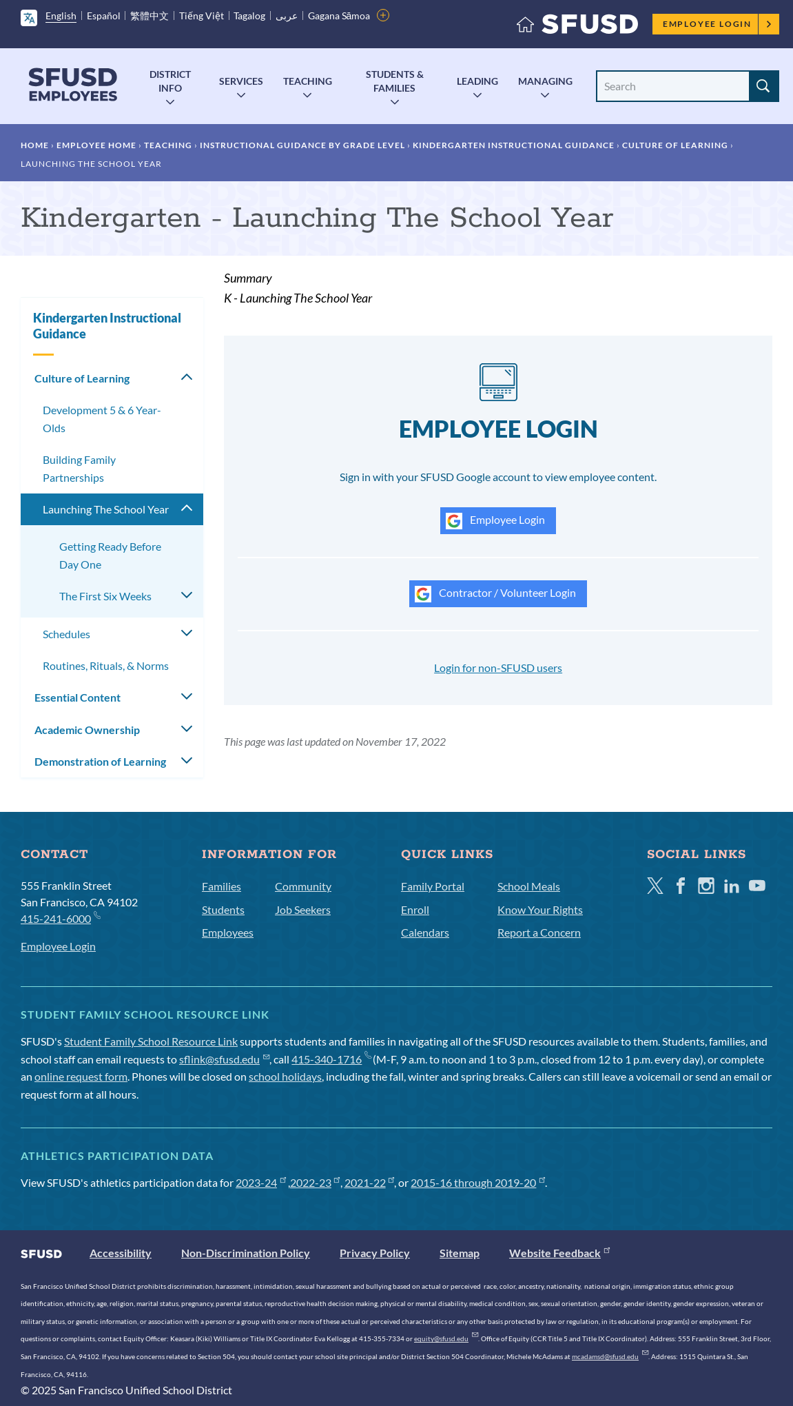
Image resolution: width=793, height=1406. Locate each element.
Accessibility (121, 1252)
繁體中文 (149, 15)
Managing (545, 81)
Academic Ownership (87, 729)
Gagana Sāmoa (339, 15)
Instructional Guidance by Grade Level (302, 145)
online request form (80, 1076)
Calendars (425, 932)
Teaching (307, 81)
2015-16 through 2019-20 (478, 1182)
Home (35, 145)
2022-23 (315, 1182)
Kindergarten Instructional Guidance (514, 145)
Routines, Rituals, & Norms (106, 665)
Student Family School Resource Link (151, 1041)
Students (223, 909)
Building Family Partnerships (79, 468)
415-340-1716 (331, 1059)
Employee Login (717, 24)
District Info (170, 81)
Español (104, 15)
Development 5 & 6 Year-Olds (102, 418)
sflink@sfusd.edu (224, 1059)
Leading (477, 81)
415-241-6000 (60, 917)
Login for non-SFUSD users (498, 667)
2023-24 (261, 1182)
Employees (228, 932)
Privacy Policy (375, 1252)
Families (221, 886)
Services (241, 81)
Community (303, 886)
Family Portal (432, 886)
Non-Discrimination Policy (245, 1252)
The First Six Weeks (105, 595)
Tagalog (249, 15)
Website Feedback (559, 1252)
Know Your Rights (540, 909)
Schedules (66, 633)
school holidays (285, 1076)
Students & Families (395, 81)
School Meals (528, 886)
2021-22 (369, 1182)
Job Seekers (303, 909)
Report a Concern (539, 932)
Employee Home (96, 145)
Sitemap (460, 1252)
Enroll (415, 909)
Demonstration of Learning (100, 761)
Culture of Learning (675, 145)
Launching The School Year (106, 509)
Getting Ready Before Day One (110, 555)
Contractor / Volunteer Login (495, 594)
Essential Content (77, 697)
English (60, 15)
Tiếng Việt (201, 15)
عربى (287, 15)
